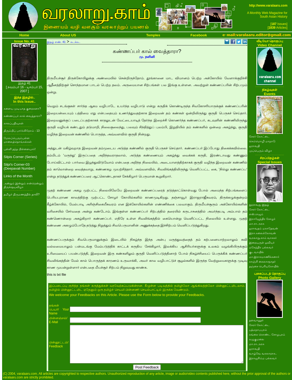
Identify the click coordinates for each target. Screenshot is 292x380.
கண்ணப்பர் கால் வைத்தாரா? (23, 115)
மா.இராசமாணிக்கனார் (264, 256)
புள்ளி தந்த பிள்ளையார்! (20, 149)
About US (68, 35)
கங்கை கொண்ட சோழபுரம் (267, 334)
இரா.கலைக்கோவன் (262, 233)
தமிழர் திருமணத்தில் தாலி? (22, 194)
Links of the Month (18, 176)
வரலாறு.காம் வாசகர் (263, 237)
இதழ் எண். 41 (56, 41)
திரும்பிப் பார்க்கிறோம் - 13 (22, 130)
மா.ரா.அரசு (256, 223)
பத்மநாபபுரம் (258, 329)
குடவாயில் (256, 252)
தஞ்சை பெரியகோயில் (264, 266)
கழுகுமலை (256, 339)
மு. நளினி (147, 57)
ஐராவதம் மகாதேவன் (263, 228)
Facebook (199, 35)
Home (24, 35)
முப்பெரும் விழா (260, 150)
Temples (153, 35)
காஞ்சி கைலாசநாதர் (262, 261)
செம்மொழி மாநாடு (262, 141)
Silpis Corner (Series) (20, 157)
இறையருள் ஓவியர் (262, 242)
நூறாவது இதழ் (259, 204)
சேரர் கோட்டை (259, 136)
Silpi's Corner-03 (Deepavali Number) (19, 166)
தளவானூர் (256, 320)
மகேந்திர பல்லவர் (261, 247)
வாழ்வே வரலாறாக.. (263, 353)
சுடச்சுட (75, 41)
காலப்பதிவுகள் (13, 123)
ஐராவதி (254, 145)
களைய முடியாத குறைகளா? (22, 108)
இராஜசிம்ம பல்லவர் (263, 358)
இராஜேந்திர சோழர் (262, 218)
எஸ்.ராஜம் (256, 214)
